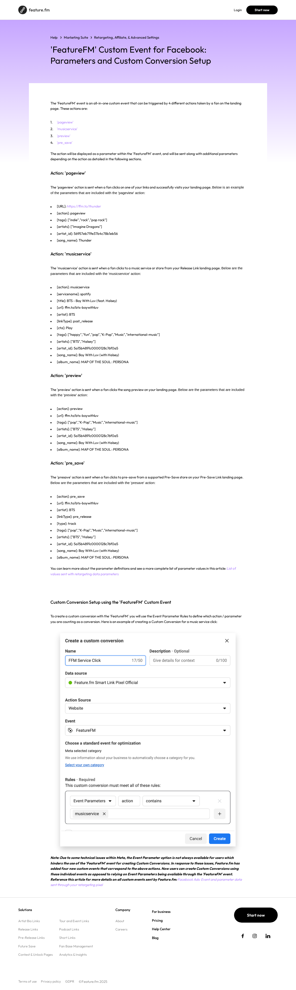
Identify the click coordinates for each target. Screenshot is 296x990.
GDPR (69, 981)
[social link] (242, 936)
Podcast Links (69, 929)
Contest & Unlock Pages (35, 954)
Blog (122, 10)
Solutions (64, 10)
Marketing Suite (76, 37)
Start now (262, 10)
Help (135, 10)
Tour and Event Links (74, 921)
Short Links (67, 938)
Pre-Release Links (31, 938)
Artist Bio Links (29, 921)
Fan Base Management (76, 946)
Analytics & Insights (73, 954)
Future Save (27, 946)
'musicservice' (67, 129)
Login (238, 10)
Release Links (28, 929)
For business (87, 10)
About (119, 921)
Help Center (161, 929)
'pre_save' (64, 142)
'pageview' (65, 122)
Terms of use (27, 981)
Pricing (107, 10)
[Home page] (33, 10)
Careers (121, 929)
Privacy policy (51, 981)
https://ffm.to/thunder (84, 206)
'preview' (63, 136)
